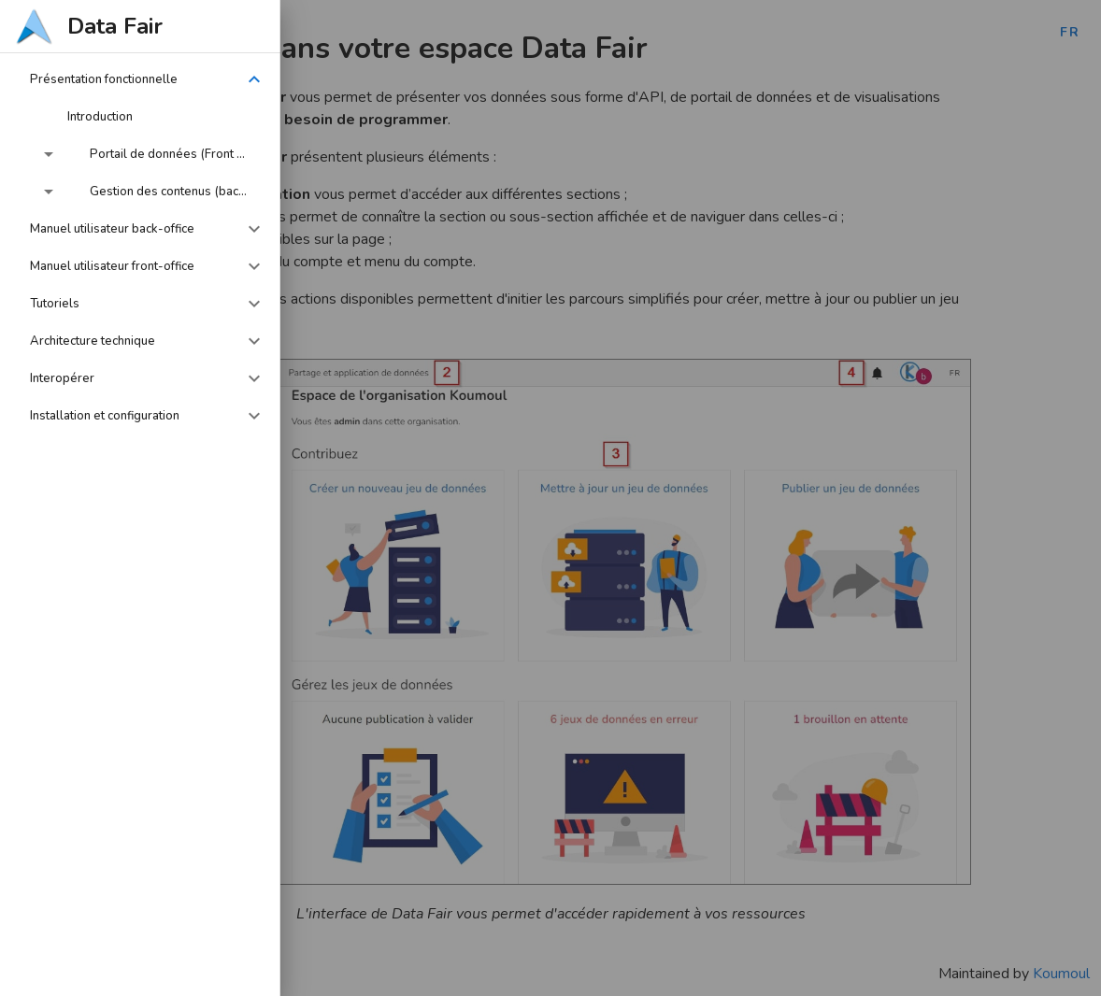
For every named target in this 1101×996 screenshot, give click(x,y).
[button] (140, 79)
